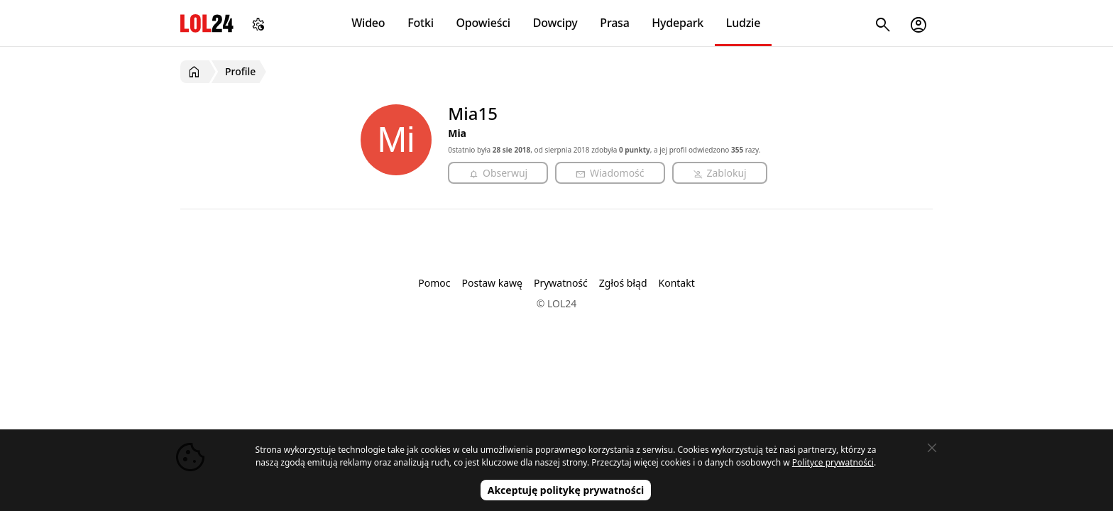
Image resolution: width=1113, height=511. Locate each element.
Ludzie (743, 23)
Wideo (368, 23)
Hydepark (677, 23)
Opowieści (483, 23)
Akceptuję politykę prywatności (566, 490)
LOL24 (207, 23)
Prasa (614, 23)
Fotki (420, 23)
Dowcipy (555, 23)
